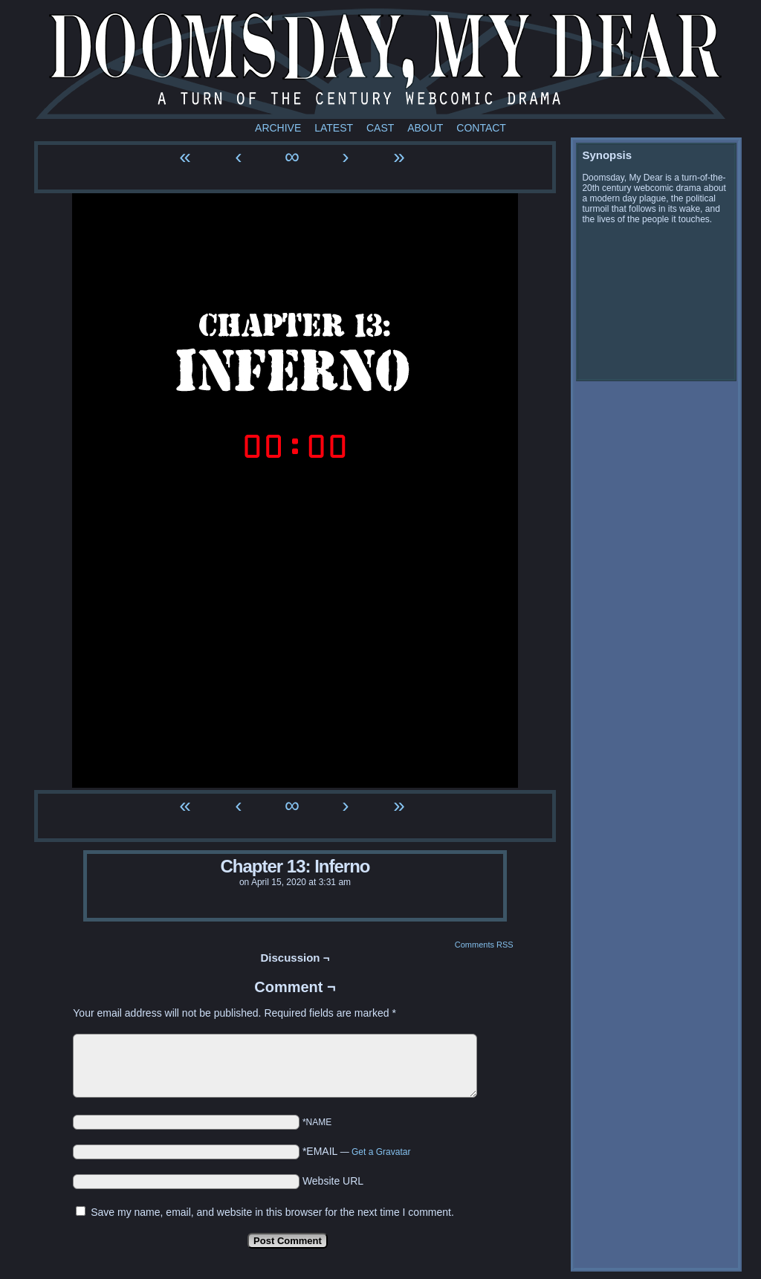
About (425, 128)
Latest (333, 128)
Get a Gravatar (381, 1152)
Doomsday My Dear (380, 63)
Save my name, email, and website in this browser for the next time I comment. (272, 1212)
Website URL (332, 1181)
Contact (481, 128)
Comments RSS (484, 944)
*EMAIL (356, 1151)
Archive (278, 128)
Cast (380, 128)
